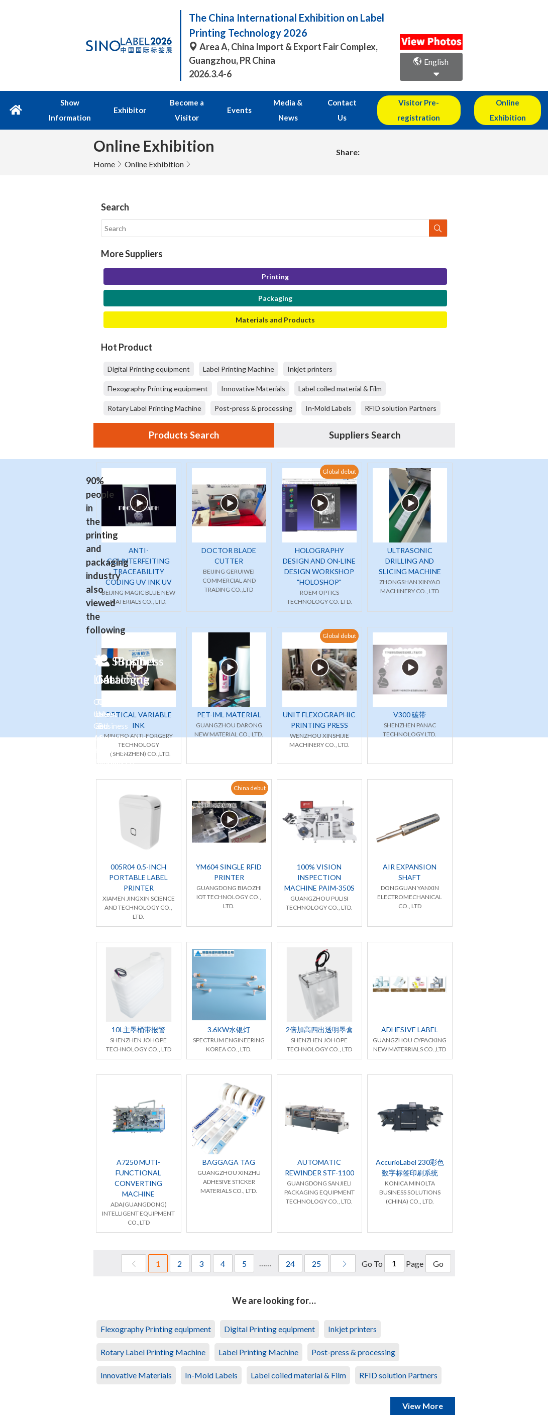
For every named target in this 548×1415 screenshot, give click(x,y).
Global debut (339, 456)
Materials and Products (275, 304)
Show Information (72, 102)
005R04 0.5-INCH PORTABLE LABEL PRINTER (138, 862)
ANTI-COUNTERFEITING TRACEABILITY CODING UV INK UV (138, 551)
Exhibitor (128, 102)
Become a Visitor (182, 102)
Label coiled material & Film (340, 373)
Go (438, 1248)
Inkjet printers (310, 353)
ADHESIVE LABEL (409, 1014)
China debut (250, 773)
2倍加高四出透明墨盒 (319, 1014)
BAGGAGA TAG (228, 1147)
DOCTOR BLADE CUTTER (228, 540)
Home (104, 148)
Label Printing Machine (238, 353)
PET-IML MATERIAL (229, 699)
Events (232, 102)
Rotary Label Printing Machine (154, 392)
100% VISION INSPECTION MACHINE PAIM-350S (319, 862)
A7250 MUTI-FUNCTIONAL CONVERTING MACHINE (138, 1163)
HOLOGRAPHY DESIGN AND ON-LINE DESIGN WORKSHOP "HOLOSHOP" (319, 551)
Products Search (184, 420)
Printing (275, 261)
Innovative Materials (253, 373)
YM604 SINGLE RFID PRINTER (229, 856)
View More (422, 1390)
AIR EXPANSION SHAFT (409, 856)
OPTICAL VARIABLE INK (138, 704)
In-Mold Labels (328, 392)
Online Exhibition (154, 148)
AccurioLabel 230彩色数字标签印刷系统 (410, 1152)
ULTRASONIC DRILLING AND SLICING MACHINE (410, 546)
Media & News (277, 102)
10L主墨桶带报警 (138, 1014)
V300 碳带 (409, 699)
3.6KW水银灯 (228, 1014)
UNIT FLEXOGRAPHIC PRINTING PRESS (319, 704)
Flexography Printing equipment (157, 373)
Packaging (275, 282)
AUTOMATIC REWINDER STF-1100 (319, 1152)
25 (316, 1248)
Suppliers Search (364, 420)
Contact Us (329, 102)
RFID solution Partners (400, 392)
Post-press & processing (253, 392)
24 (290, 1248)
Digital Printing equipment (148, 353)
